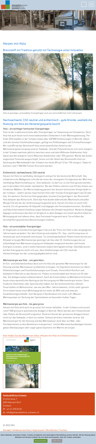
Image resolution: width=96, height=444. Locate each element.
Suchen (63, 430)
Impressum (38, 430)
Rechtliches (52, 430)
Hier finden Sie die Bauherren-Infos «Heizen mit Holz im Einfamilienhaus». (40, 335)
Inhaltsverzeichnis (22, 430)
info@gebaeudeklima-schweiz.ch (22, 412)
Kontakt (7, 430)
